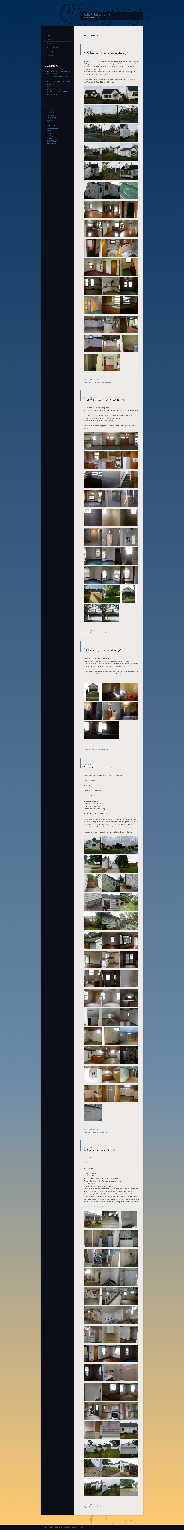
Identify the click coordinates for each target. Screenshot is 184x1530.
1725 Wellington (93, 632)
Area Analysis (50, 110)
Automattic (82, 1527)
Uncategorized (51, 138)
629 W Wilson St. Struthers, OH (101, 767)
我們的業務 (49, 43)
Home (48, 35)
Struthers (102, 1507)
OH (103, 382)
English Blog (50, 115)
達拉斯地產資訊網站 (97, 14)
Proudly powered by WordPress (53, 1527)
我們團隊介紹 (50, 39)
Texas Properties (51, 136)
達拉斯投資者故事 (52, 141)
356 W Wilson (92, 1507)
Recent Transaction (52, 128)
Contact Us (49, 55)
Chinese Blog (50, 112)
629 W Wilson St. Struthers (96, 1132)
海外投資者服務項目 (52, 47)
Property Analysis (52, 125)
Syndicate (49, 133)
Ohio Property (94, 379)
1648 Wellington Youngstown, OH (103, 650)
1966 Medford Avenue (94, 382)
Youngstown (107, 382)
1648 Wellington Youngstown (96, 749)
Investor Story (51, 120)
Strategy (49, 130)
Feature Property (51, 117)
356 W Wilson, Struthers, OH (100, 1149)
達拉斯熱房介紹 (51, 143)
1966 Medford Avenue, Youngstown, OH (107, 53)
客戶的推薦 (49, 51)
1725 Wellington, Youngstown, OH (104, 399)
